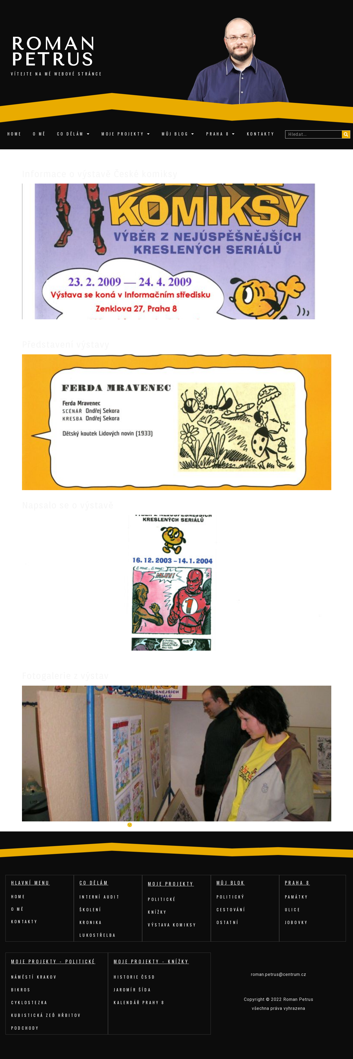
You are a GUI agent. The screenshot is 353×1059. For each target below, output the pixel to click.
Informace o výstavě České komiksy (99, 174)
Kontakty (261, 134)
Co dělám (74, 133)
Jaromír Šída (133, 989)
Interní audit (100, 897)
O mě (39, 134)
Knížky (157, 912)
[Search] (346, 134)
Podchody (25, 1028)
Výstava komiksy (173, 925)
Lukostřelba (98, 935)
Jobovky (297, 922)
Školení (91, 909)
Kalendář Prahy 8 (140, 1002)
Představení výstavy (65, 344)
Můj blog (178, 133)
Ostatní (228, 922)
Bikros (21, 989)
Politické (162, 899)
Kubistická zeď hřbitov (47, 1015)
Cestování (232, 909)
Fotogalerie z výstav (65, 675)
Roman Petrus (54, 52)
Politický (231, 897)
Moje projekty (126, 133)
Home (14, 134)
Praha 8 (221, 133)
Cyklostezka (30, 1002)
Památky (297, 897)
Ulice (293, 909)
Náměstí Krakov (34, 977)
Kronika (91, 922)
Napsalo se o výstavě (68, 505)
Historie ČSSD (135, 977)
